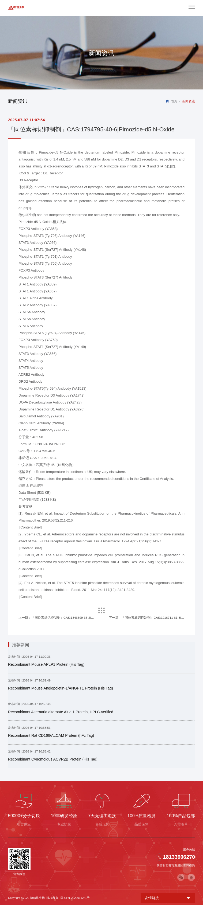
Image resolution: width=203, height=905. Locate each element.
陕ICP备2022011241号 (75, 896)
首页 (174, 101)
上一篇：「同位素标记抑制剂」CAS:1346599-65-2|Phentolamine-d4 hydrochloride (56, 617)
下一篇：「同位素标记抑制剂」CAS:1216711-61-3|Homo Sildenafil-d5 (146, 617)
